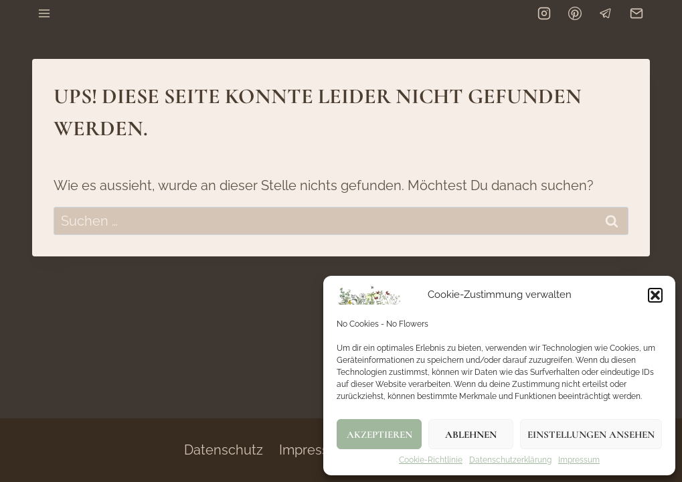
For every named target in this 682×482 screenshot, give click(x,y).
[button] (655, 295)
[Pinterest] (575, 13)
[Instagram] (544, 13)
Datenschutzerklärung (510, 460)
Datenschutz (223, 450)
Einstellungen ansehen (591, 434)
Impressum (579, 460)
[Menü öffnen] (44, 13)
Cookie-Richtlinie (430, 460)
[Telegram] (605, 13)
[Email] (636, 13)
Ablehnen (471, 434)
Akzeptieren (379, 434)
